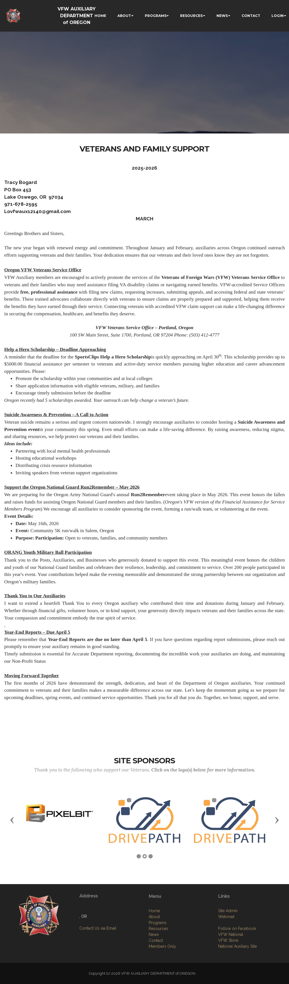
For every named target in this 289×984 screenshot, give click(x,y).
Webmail (226, 953)
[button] (12, 820)
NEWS (222, 16)
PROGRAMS (156, 16)
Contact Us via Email (97, 953)
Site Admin (228, 947)
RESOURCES (191, 16)
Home (154, 951)
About (154, 957)
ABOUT (124, 16)
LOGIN (278, 16)
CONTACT (251, 16)
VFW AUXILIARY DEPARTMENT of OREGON (77, 15)
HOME (100, 16)
